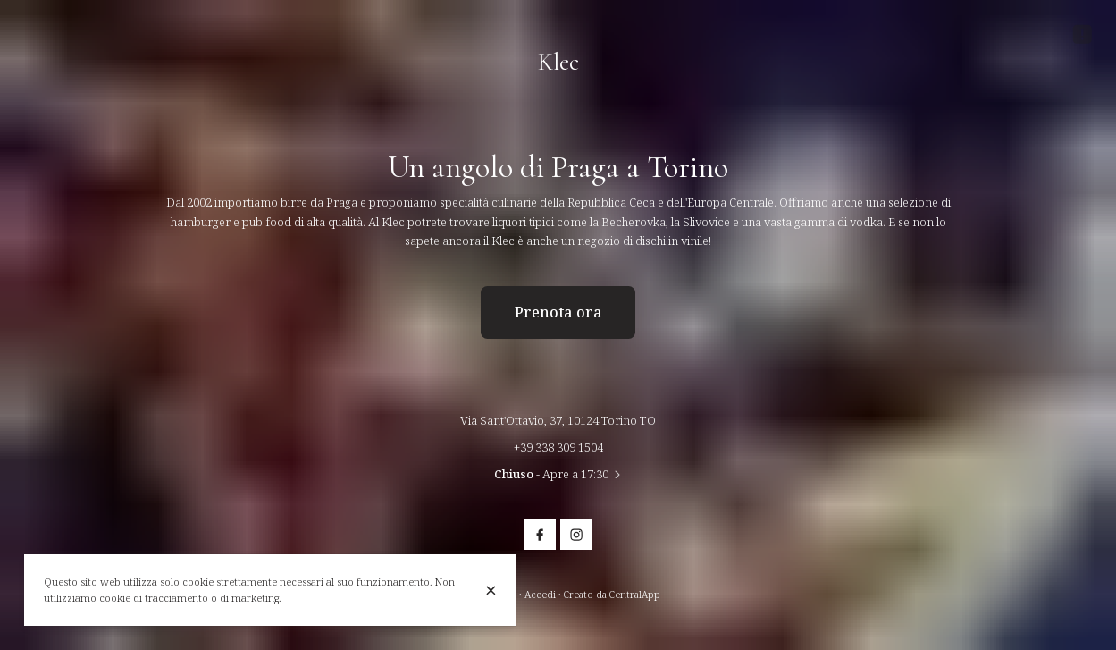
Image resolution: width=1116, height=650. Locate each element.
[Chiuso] (491, 590)
